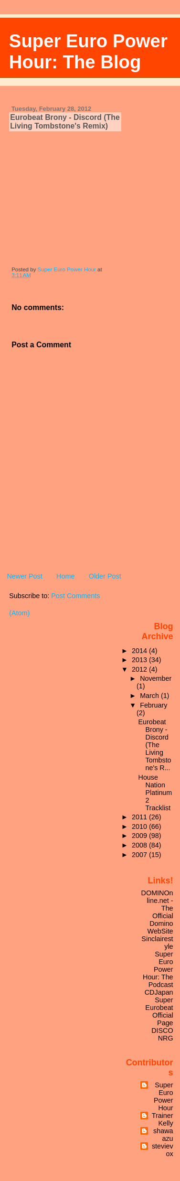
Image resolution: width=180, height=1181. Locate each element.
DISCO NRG (162, 1034)
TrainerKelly (162, 1119)
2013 (140, 660)
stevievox (162, 1150)
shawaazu (163, 1134)
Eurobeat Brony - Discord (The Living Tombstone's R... (154, 745)
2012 (140, 669)
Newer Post (24, 576)
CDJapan (159, 992)
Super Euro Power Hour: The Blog (88, 51)
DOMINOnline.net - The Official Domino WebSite (157, 912)
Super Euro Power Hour (163, 1096)
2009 (140, 835)
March (150, 695)
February (153, 705)
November (155, 678)
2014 (140, 651)
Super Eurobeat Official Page (159, 1011)
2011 (140, 817)
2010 (140, 826)
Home (65, 576)
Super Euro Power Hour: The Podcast (158, 969)
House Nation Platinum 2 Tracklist (155, 792)
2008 (140, 845)
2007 (140, 855)
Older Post (105, 576)
